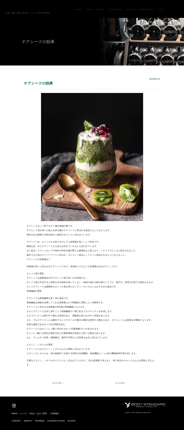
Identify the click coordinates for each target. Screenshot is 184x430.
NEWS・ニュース (19, 413)
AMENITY (28, 421)
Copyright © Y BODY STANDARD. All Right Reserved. (138, 412)
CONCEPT (16, 421)
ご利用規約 (54, 413)
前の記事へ (57, 383)
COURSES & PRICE (56, 421)
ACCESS (72, 421)
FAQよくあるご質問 (38, 413)
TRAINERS (40, 421)
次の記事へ (120, 383)
